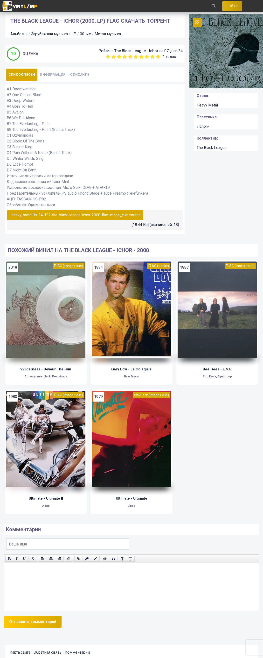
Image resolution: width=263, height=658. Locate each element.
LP (73, 31)
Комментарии (77, 650)
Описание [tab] (79, 72)
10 (158, 54)
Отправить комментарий (32, 619)
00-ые (85, 31)
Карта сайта (20, 650)
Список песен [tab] (21, 72)
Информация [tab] (52, 72)
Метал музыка (108, 31)
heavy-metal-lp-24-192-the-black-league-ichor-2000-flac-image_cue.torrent (76, 212)
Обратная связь (48, 650)
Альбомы (19, 31)
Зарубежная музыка (49, 31)
